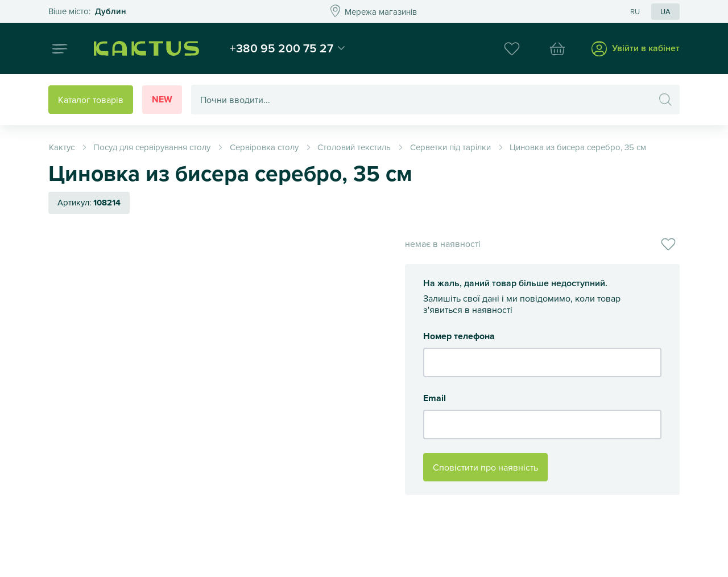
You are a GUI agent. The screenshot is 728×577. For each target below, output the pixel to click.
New (162, 99)
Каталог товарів (90, 99)
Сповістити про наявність (485, 467)
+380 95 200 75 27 (281, 47)
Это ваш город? (87, 11)
